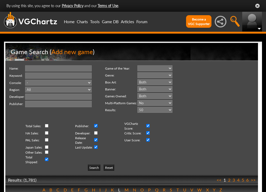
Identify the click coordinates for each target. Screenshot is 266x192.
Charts (82, 21)
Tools (95, 21)
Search (94, 168)
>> (253, 179)
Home (69, 21)
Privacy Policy (72, 5)
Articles (127, 21)
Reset (109, 168)
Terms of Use (108, 5)
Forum (141, 21)
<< (218, 179)
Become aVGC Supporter (199, 21)
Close (257, 6)
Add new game (72, 51)
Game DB (110, 21)
